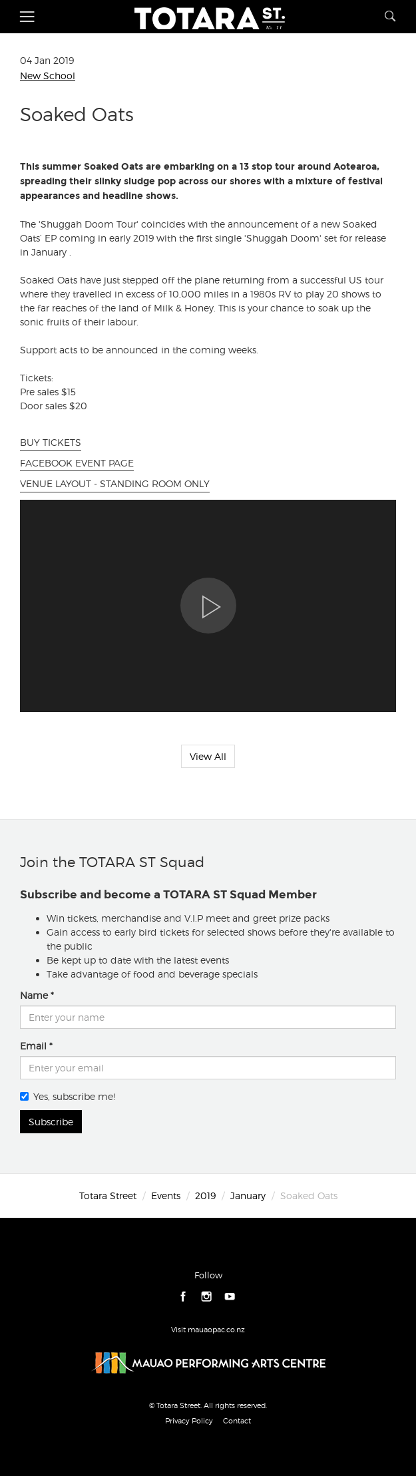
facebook (183, 1296)
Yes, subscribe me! (67, 1096)
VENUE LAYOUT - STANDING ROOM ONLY (115, 483)
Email (33, 1045)
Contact (237, 1420)
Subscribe (51, 1121)
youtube (230, 1296)
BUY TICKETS (50, 442)
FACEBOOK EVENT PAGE (77, 462)
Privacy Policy (189, 1420)
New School (47, 75)
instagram (206, 1296)
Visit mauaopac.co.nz (208, 1329)
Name (34, 995)
